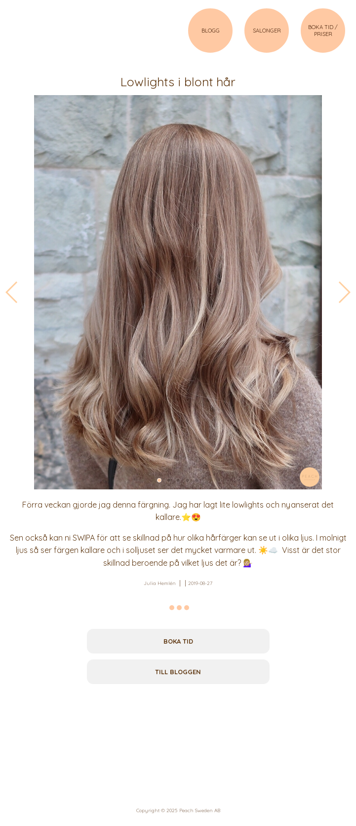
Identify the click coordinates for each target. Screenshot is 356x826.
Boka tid (178, 641)
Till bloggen (178, 672)
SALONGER (267, 30)
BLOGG (210, 30)
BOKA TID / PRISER (323, 30)
